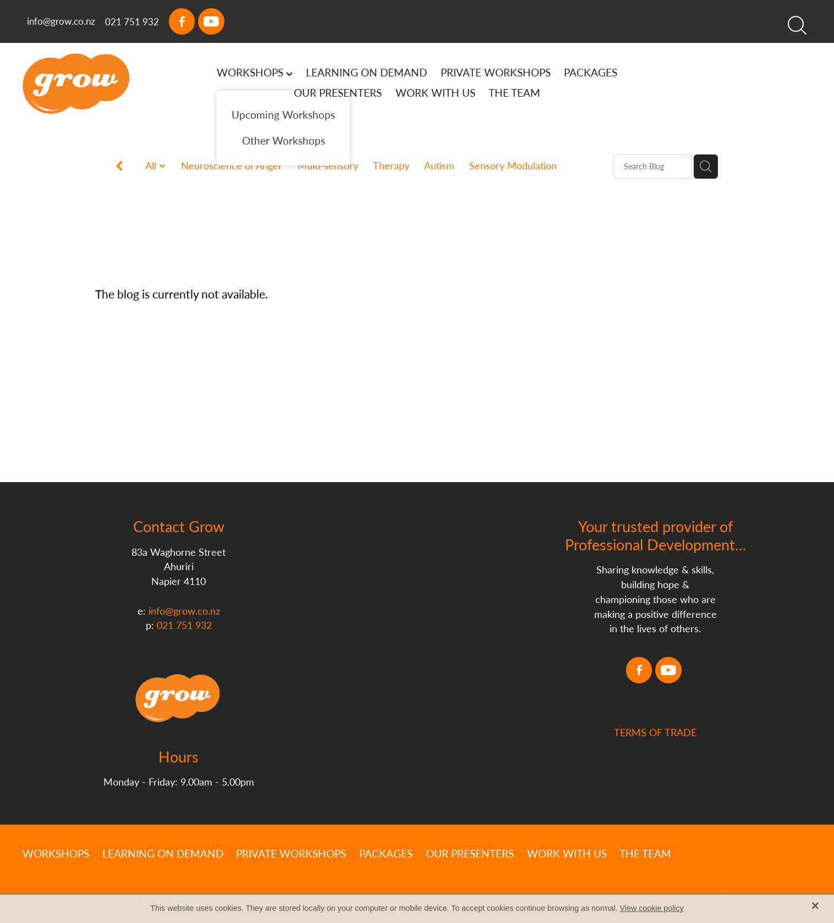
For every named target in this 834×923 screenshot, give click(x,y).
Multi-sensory (328, 165)
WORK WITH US (435, 93)
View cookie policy (652, 908)
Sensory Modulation (513, 165)
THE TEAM (514, 93)
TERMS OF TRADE (655, 775)
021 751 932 (184, 625)
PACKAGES (590, 72)
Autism (439, 165)
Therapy (391, 165)
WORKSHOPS (255, 72)
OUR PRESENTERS (338, 93)
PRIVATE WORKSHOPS (496, 72)
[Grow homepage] (101, 83)
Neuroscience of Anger (231, 165)
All (152, 165)
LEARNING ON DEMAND (366, 72)
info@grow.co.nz (61, 21)
